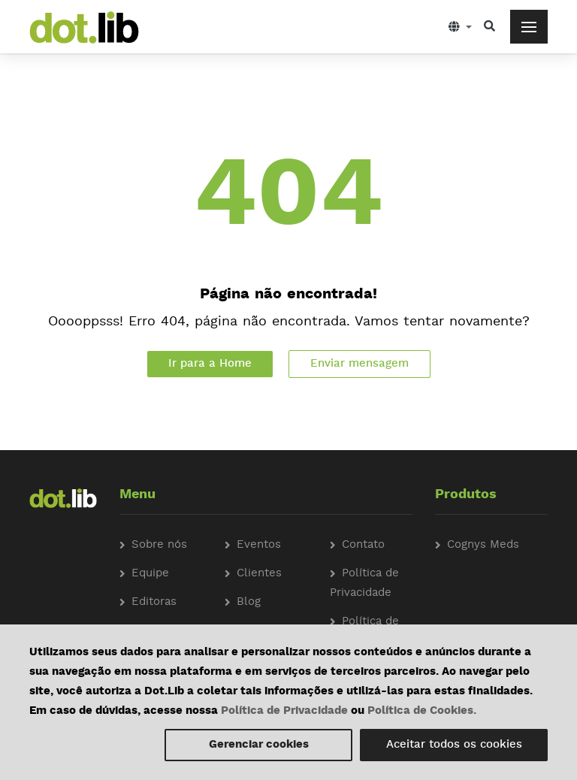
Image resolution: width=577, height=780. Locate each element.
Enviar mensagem (359, 364)
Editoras (154, 602)
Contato (363, 545)
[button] (460, 26)
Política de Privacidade (284, 711)
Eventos (259, 545)
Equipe (150, 573)
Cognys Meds (483, 545)
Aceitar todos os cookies (454, 745)
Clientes (259, 573)
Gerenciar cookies (259, 745)
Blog (249, 602)
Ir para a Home (210, 364)
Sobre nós (159, 545)
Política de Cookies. (421, 711)
